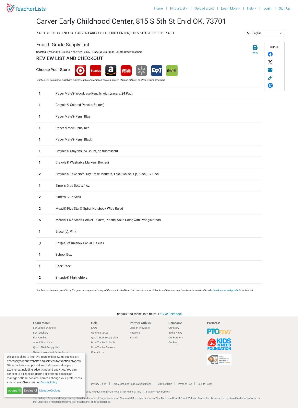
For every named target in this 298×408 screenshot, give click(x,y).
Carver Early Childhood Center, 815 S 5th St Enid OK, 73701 (124, 33)
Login (267, 8)
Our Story (173, 327)
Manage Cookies (49, 390)
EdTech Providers (140, 327)
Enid (65, 33)
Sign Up (284, 8)
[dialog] (44, 375)
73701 (40, 33)
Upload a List (204, 8)
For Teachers (40, 332)
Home (158, 8)
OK (53, 33)
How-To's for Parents (103, 347)
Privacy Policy (99, 384)
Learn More (229, 8)
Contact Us (97, 352)
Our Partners (175, 337)
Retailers (135, 332)
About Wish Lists (43, 342)
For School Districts (44, 327)
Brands (134, 337)
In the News (175, 332)
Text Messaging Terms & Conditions (131, 384)
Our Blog (173, 342)
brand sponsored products (227, 290)
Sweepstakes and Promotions (50, 352)
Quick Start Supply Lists (47, 347)
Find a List (177, 8)
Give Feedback (172, 314)
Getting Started (99, 332)
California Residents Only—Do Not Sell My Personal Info (111, 391)
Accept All (14, 390)
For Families (40, 337)
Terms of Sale (164, 384)
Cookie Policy (205, 384)
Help (250, 8)
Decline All (30, 390)
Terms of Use (185, 384)
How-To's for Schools (103, 342)
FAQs (94, 327)
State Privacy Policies (158, 391)
